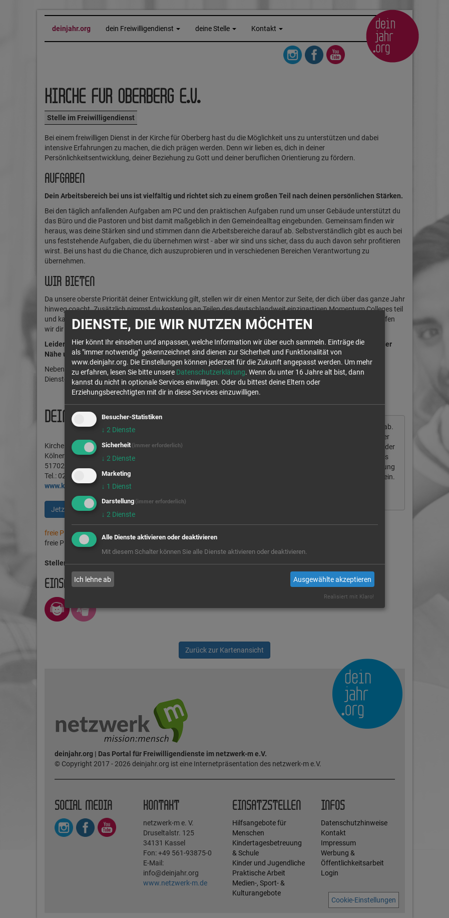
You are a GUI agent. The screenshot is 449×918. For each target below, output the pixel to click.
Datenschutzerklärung (210, 372)
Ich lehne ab (92, 579)
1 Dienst (117, 486)
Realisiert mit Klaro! (349, 596)
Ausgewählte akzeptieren (332, 579)
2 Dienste (118, 430)
